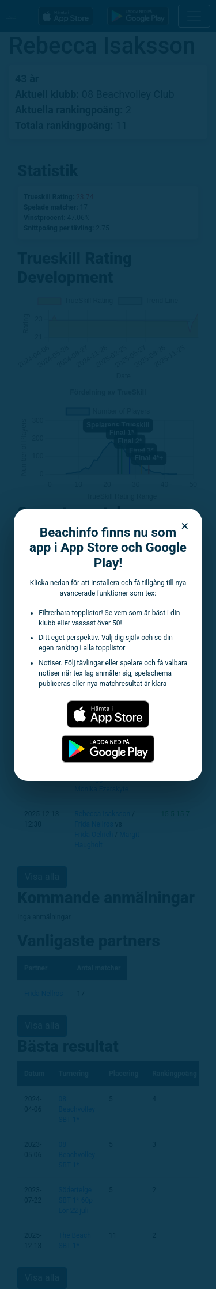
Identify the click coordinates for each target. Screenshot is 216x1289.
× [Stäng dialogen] (185, 526)
